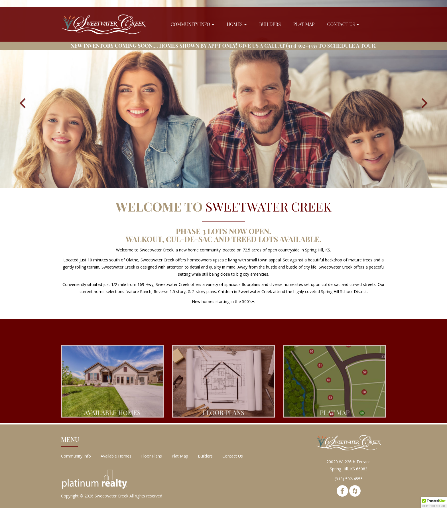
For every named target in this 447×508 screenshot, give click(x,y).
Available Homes (116, 456)
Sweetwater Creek (111, 496)
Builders (270, 24)
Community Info (192, 24)
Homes (237, 24)
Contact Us (343, 24)
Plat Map (304, 24)
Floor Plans (151, 456)
